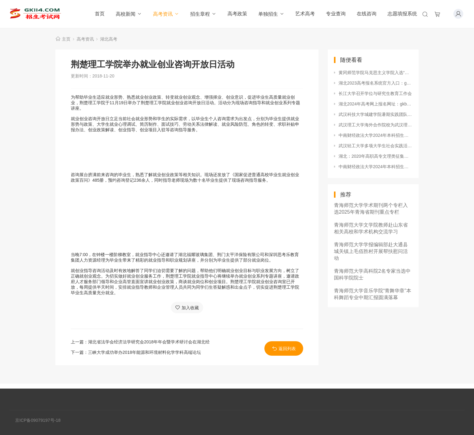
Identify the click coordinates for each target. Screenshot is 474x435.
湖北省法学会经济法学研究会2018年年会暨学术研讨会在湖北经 (149, 341)
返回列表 (284, 348)
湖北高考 (108, 39)
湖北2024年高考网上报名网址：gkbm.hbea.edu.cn (375, 103)
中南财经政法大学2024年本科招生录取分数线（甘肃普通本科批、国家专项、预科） (375, 135)
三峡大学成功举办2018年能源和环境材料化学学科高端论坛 (144, 352)
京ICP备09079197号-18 (38, 420)
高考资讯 (166, 14)
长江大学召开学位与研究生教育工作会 (375, 93)
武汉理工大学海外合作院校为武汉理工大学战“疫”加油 (375, 124)
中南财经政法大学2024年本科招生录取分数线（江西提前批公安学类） (375, 166)
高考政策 (237, 13)
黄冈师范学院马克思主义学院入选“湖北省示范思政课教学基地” (375, 72)
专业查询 (336, 13)
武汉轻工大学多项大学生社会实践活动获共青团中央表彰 (375, 145)
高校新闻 (129, 14)
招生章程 (203, 14)
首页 (100, 13)
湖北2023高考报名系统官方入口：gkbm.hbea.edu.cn (375, 83)
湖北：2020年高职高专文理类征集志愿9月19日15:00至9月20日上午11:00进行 (375, 156)
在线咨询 (366, 13)
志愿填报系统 (402, 13)
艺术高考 (305, 13)
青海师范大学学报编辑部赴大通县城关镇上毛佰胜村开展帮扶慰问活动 (371, 251)
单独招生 (271, 14)
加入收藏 (187, 307)
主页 (66, 39)
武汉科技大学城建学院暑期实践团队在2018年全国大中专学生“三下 (375, 114)
